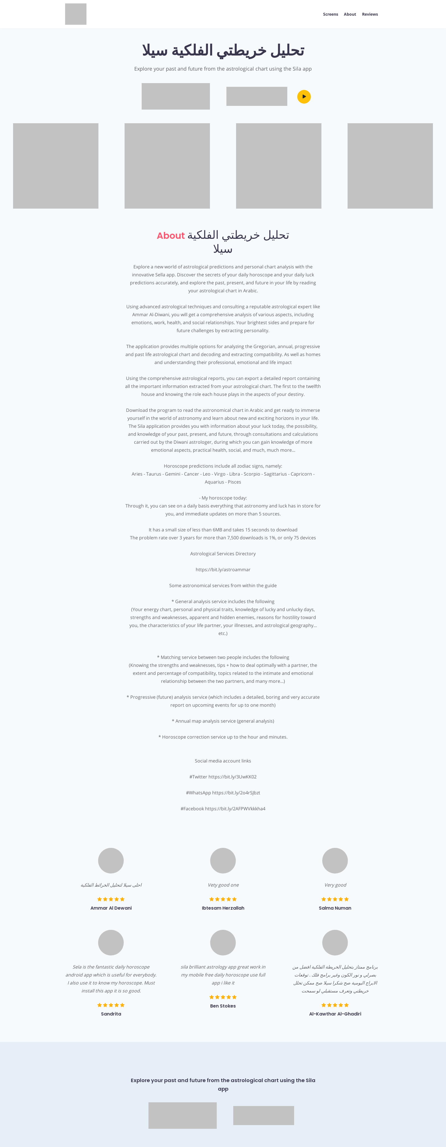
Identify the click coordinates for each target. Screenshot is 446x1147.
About (349, 14)
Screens (328, 14)
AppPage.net (369, 1136)
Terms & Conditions (113, 1136)
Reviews (369, 14)
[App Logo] (75, 14)
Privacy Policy (77, 1136)
